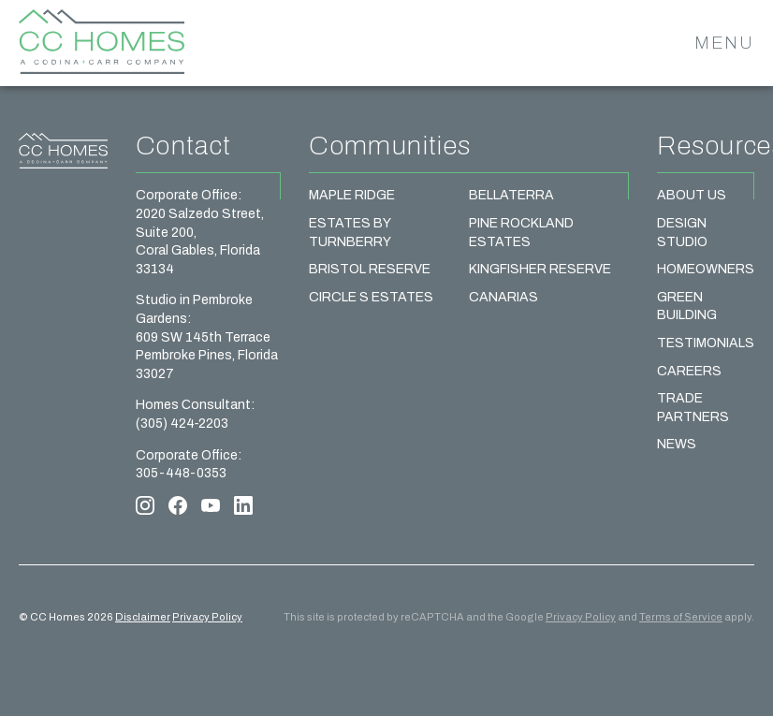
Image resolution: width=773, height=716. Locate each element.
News (676, 444)
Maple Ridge (352, 195)
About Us (691, 195)
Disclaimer (142, 616)
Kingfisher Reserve (540, 269)
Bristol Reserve (369, 269)
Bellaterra (511, 195)
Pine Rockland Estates (521, 232)
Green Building (687, 306)
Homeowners (705, 269)
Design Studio (682, 232)
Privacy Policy (207, 616)
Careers (689, 371)
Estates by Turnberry (350, 232)
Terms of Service (680, 616)
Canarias (503, 297)
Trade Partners (693, 407)
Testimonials (705, 343)
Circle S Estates (371, 297)
